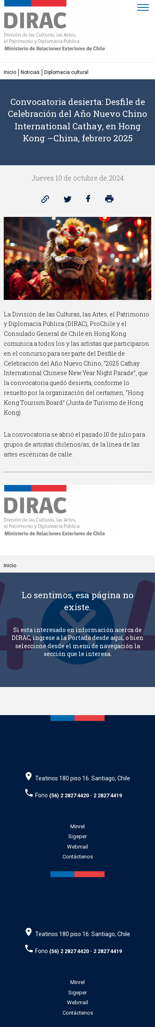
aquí (116, 638)
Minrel (77, 826)
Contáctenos (77, 856)
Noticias (30, 72)
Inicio (10, 72)
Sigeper (77, 836)
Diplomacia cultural (66, 72)
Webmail (77, 847)
